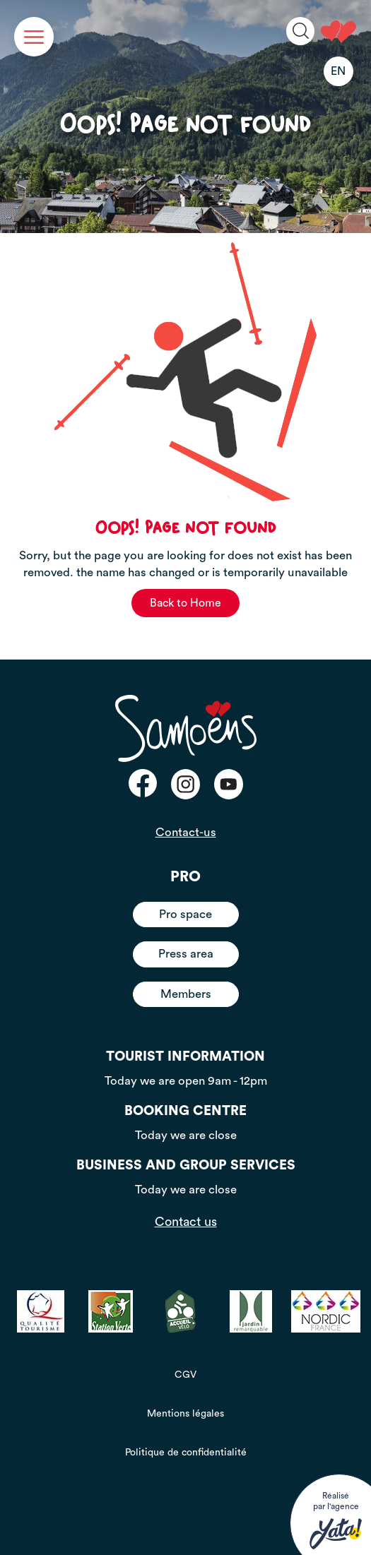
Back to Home (185, 603)
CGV (185, 1375)
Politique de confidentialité (186, 1453)
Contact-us (185, 832)
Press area (185, 954)
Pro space (185, 914)
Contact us (186, 1221)
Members (185, 994)
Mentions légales (185, 1414)
